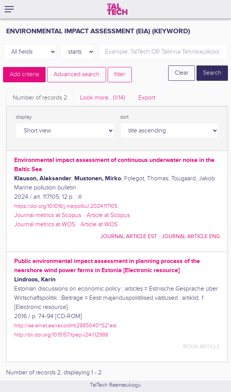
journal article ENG (191, 236)
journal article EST (128, 236)
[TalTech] (117, 9)
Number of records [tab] (40, 97)
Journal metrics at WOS (44, 224)
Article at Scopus (108, 215)
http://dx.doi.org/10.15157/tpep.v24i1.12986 (61, 335)
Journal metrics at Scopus (47, 215)
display (24, 117)
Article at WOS (99, 224)
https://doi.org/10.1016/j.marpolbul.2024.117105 (66, 206)
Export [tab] (146, 97)
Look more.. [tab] (102, 97)
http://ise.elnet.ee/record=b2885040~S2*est (65, 325)
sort (124, 117)
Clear (181, 73)
